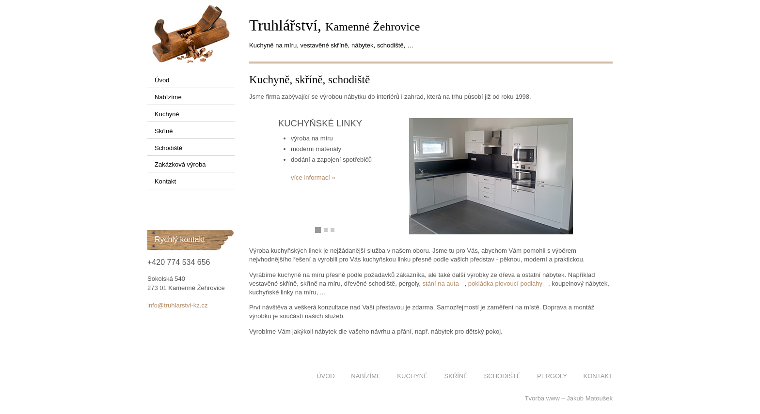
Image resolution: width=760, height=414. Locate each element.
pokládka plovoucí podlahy (505, 283)
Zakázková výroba (180, 164)
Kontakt (165, 181)
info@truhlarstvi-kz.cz (177, 305)
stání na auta (440, 283)
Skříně (164, 131)
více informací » (313, 177)
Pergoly (552, 376)
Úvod (162, 80)
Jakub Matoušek (590, 398)
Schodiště (168, 148)
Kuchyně (167, 114)
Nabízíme (168, 97)
